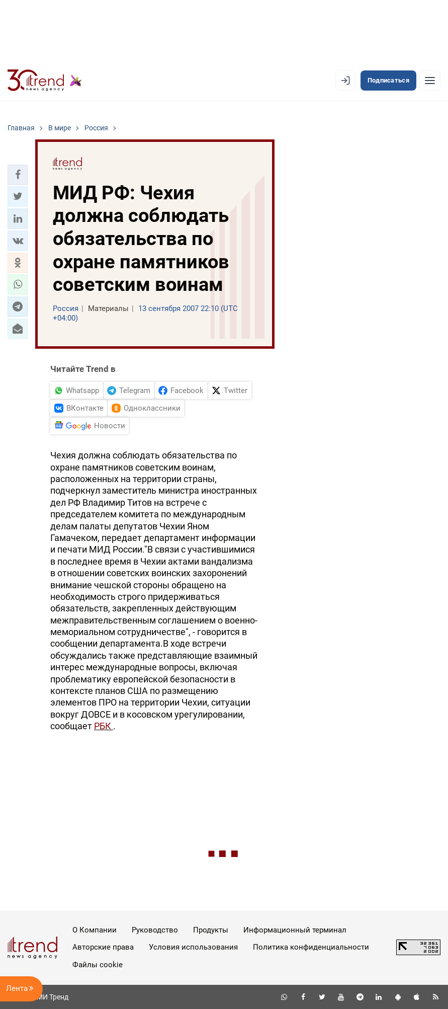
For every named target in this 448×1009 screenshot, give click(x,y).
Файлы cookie (97, 964)
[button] (18, 174)
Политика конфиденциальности (311, 947)
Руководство (155, 930)
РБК (103, 726)
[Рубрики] (429, 80)
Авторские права (103, 947)
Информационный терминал (294, 930)
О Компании (94, 930)
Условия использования (193, 947)
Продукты (210, 930)
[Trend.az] (45, 80)
